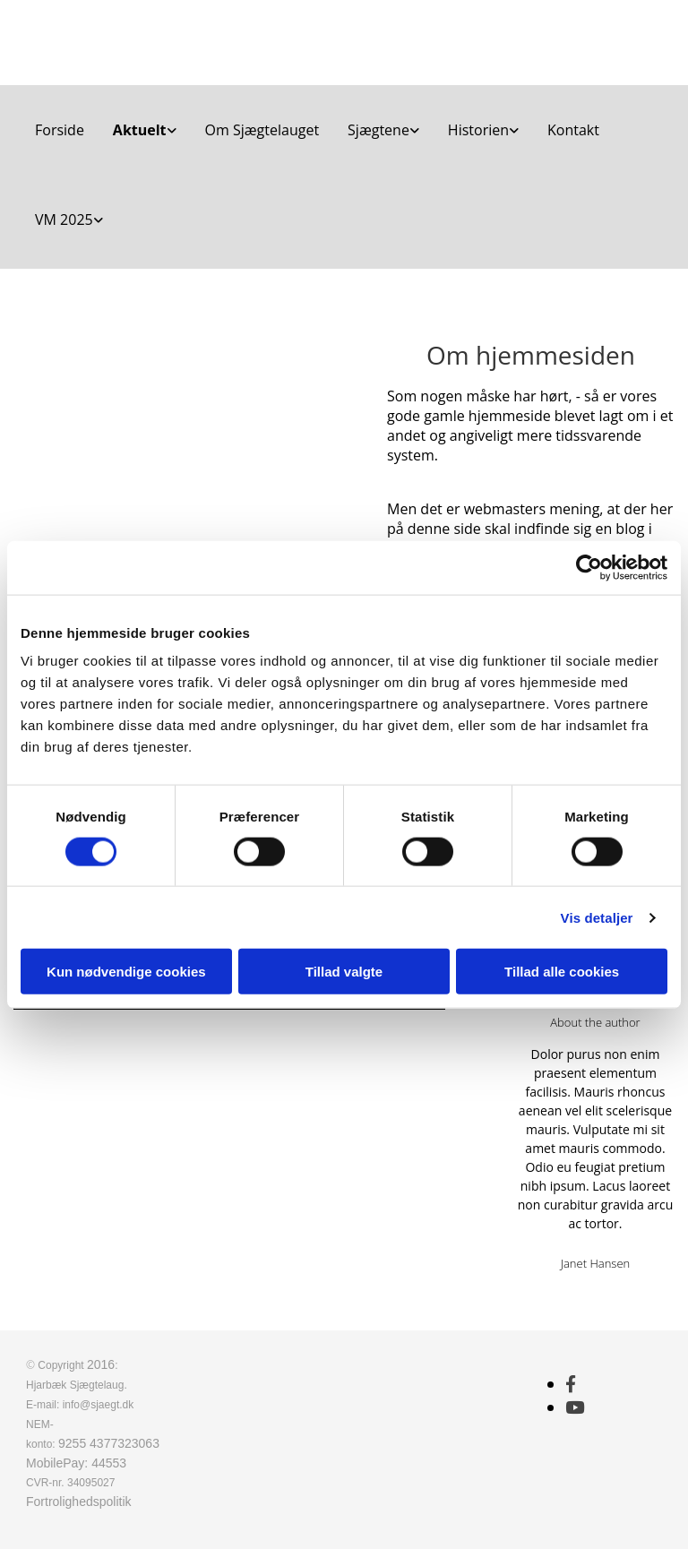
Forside (59, 130)
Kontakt (573, 130)
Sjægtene (378, 130)
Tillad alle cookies (561, 971)
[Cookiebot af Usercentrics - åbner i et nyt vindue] (589, 567)
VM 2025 (64, 219)
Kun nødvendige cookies (126, 971)
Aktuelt (140, 130)
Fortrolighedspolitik (79, 1501)
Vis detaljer (597, 917)
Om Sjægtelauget (262, 130)
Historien (478, 130)
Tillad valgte (344, 971)
